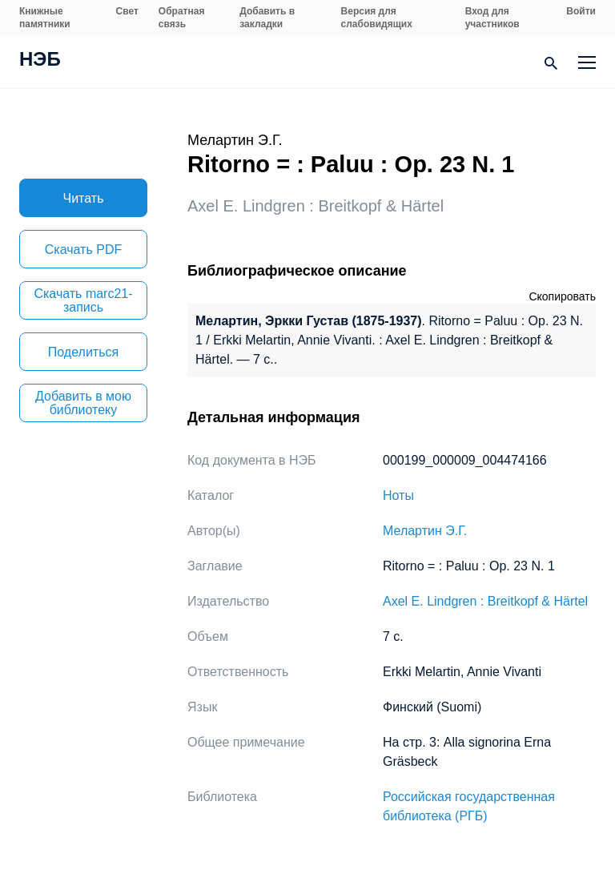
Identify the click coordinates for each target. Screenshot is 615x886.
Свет (127, 11)
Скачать (83, 249)
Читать (83, 198)
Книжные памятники (44, 18)
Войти (581, 11)
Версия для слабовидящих (376, 18)
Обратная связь (182, 18)
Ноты (398, 495)
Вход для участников (492, 18)
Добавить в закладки (267, 18)
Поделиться (83, 352)
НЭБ (40, 61)
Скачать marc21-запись (83, 300)
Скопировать (562, 296)
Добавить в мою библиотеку (83, 403)
